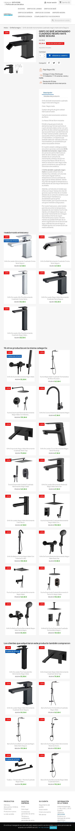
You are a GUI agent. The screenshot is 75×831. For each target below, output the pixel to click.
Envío (23, 807)
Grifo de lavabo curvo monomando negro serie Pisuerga (54, 449)
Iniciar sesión (43, 809)
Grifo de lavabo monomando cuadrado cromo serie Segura (19, 262)
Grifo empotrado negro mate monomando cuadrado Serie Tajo (21, 449)
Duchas (21, 9)
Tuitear (54, 63)
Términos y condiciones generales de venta (27, 818)
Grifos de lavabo (34, 9)
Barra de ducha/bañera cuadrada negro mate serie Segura (20, 745)
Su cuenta (43, 801)
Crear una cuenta (45, 812)
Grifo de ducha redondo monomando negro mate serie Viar (54, 557)
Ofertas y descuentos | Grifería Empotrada (11, 807)
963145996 (16, 2)
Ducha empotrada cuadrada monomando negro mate (20, 593)
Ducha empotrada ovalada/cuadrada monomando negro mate (20, 485)
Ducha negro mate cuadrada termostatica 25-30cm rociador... (54, 378)
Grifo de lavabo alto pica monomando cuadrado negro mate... (20, 334)
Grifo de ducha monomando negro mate (20, 377)
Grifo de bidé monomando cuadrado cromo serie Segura (55, 262)
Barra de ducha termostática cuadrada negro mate (54, 709)
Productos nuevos (10, 811)
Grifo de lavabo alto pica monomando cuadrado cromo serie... (20, 298)
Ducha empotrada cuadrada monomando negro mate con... (54, 521)
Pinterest (59, 63)
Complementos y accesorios (47, 16)
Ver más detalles (43, 827)
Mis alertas (42, 814)
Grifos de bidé (50, 9)
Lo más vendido (9, 814)
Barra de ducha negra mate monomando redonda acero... (54, 745)
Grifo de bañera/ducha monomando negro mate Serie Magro (20, 629)
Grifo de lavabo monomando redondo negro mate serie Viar (54, 485)
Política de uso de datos (15, 4)
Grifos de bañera (25, 13)
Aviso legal (24, 809)
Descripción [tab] (47, 93)
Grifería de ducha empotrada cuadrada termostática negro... (54, 629)
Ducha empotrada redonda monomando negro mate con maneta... (20, 414)
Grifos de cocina (42, 13)
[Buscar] (61, 20)
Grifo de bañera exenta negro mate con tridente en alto (20, 557)
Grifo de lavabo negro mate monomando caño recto (20, 521)
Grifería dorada (25, 16)
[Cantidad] (41, 56)
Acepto (53, 827)
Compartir (49, 63)
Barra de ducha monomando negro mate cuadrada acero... (54, 781)
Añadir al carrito (58, 55)
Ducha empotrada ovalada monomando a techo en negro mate (54, 593)
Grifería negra (58, 13)
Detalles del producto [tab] (52, 96)
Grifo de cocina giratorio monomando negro (54, 413)
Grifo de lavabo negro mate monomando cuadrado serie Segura (55, 298)
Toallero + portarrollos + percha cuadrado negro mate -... (21, 781)
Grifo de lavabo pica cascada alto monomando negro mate (20, 673)
